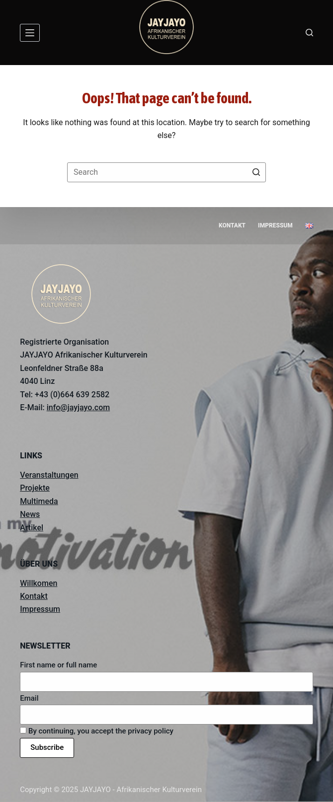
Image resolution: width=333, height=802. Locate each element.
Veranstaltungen (49, 475)
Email (29, 698)
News (30, 514)
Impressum (40, 609)
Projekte (35, 488)
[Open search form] (309, 32)
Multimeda (39, 501)
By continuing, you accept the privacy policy (96, 731)
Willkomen (38, 583)
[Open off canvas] (30, 33)
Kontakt (34, 596)
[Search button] (256, 172)
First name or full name (58, 664)
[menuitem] (309, 226)
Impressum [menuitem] (275, 225)
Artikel (31, 527)
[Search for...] (166, 172)
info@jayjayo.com (78, 407)
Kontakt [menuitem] (232, 225)
